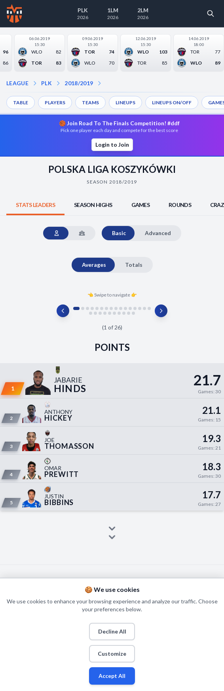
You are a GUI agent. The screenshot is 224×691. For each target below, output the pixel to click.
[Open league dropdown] (35, 83)
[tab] (35, 205)
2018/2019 (79, 83)
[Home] (14, 13)
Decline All (112, 631)
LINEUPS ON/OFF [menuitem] (172, 102)
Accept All (112, 675)
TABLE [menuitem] (20, 102)
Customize (112, 653)
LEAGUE (17, 83)
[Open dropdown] (99, 83)
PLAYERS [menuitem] (55, 102)
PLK (46, 83)
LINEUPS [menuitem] (125, 102)
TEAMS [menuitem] (90, 102)
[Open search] (210, 13)
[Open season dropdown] (58, 83)
